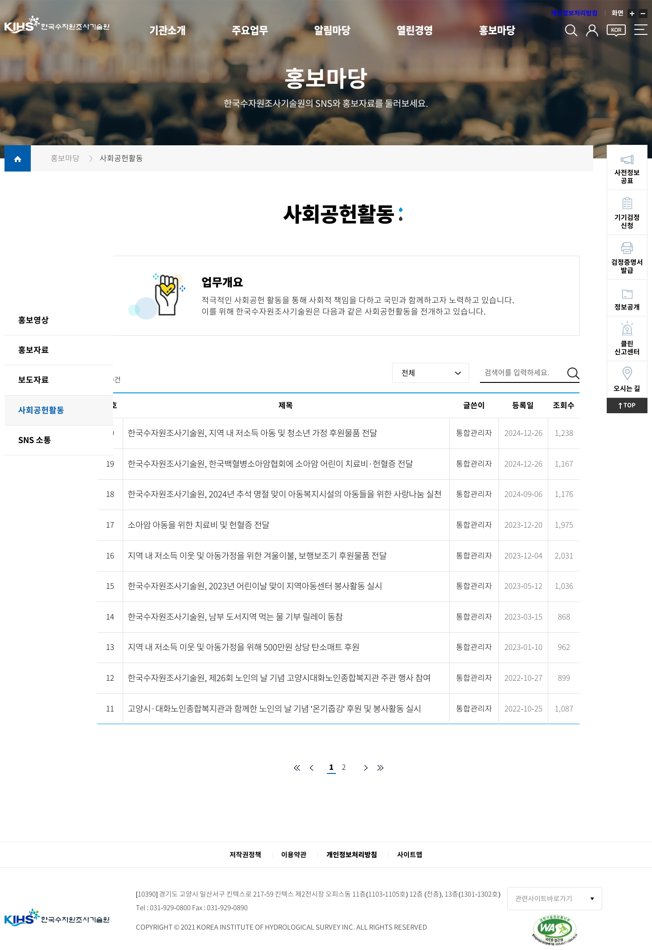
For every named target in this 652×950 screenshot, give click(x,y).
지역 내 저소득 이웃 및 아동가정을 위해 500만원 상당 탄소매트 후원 (244, 647)
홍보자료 (33, 350)
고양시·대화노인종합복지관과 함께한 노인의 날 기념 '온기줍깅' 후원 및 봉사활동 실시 (274, 708)
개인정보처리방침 (574, 13)
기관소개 (167, 31)
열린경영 (417, 31)
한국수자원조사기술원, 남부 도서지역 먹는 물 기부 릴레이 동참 (235, 616)
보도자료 (33, 380)
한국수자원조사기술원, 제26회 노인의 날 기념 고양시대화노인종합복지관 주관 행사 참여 (279, 677)
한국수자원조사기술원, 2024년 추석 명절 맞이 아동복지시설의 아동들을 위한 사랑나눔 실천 (284, 494)
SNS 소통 (34, 440)
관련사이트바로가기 (543, 898)
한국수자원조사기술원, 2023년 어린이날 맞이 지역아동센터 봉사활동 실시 (255, 586)
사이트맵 (409, 854)
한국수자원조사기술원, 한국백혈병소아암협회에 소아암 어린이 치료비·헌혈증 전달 (270, 463)
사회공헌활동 (41, 410)
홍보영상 (33, 320)
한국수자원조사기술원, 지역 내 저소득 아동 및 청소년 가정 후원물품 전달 (252, 433)
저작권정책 (245, 854)
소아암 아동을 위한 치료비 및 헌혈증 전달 (198, 524)
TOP (632, 405)
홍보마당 (501, 31)
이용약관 (294, 854)
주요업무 (251, 31)
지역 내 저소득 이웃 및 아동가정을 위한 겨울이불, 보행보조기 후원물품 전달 (257, 555)
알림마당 (334, 31)
